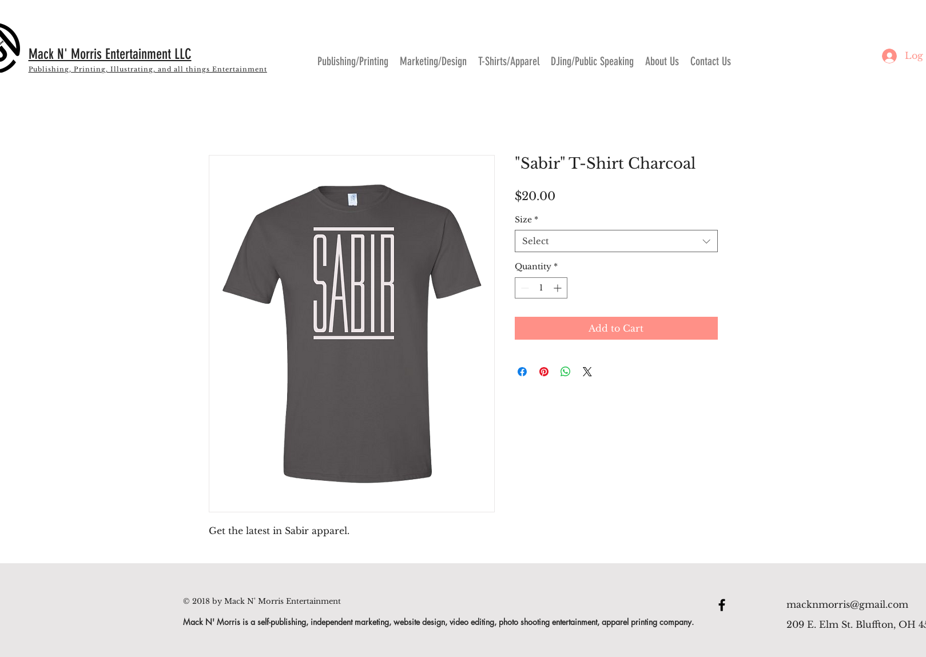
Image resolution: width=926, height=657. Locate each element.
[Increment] (558, 288)
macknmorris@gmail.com (847, 604)
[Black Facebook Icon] (722, 605)
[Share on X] (587, 372)
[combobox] (616, 241)
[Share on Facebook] (522, 372)
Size (526, 219)
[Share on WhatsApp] (566, 372)
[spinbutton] (541, 288)
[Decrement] (523, 288)
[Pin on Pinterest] (544, 372)
